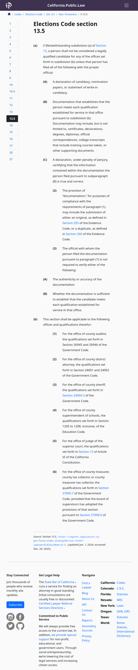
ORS (127, 611)
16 (11, 139)
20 (11, 153)
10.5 (12, 91)
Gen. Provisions (68, 14)
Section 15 (86, 452)
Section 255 (70, 223)
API (84, 605)
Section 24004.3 (73, 395)
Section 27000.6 (91, 515)
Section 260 (74, 234)
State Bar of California (59, 582)
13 (11, 112)
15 (11, 132)
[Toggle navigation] (126, 5)
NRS (119, 600)
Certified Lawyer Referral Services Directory (55, 606)
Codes (18, 14)
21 (11, 159)
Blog (85, 593)
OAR (120, 611)
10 (11, 85)
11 (11, 98)
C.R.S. (120, 588)
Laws (120, 606)
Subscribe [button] (15, 605)
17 (11, 146)
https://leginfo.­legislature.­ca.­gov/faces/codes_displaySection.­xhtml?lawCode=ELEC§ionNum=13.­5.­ (67, 541)
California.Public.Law (66, 5)
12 (11, 105)
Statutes (122, 594)
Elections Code (33, 14)
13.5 (12, 119)
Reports (87, 620)
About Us (88, 599)
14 (11, 125)
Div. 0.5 (50, 14)
